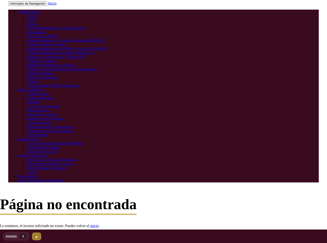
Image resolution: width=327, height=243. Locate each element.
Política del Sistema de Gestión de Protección (60, 53)
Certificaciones (38, 94)
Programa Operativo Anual (46, 44)
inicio (94, 226)
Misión (32, 16)
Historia (32, 24)
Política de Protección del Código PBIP (55, 57)
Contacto (33, 81)
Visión (31, 20)
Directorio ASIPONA (42, 36)
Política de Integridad (42, 77)
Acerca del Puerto (30, 90)
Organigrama (36, 32)
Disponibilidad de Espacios (47, 168)
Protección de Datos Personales (40, 180)
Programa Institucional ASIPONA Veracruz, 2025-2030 (67, 49)
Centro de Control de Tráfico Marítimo (55, 143)
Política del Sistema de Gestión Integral (56, 28)
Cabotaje (33, 102)
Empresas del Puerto (42, 114)
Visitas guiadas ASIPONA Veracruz (53, 86)
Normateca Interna (40, 73)
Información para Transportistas (50, 127)
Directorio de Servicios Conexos (50, 164)
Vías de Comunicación (43, 106)
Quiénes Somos (28, 11)
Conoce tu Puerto (39, 123)
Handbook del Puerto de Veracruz (51, 65)
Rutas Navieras (38, 110)
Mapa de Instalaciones (43, 147)
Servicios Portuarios (32, 156)
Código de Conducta (42, 61)
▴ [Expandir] (36, 236)
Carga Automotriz (40, 98)
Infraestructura (28, 139)
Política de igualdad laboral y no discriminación (62, 69)
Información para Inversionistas (50, 131)
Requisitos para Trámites (45, 118)
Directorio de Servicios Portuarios (51, 160)
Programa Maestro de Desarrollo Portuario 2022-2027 (66, 40)
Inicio (52, 3)
